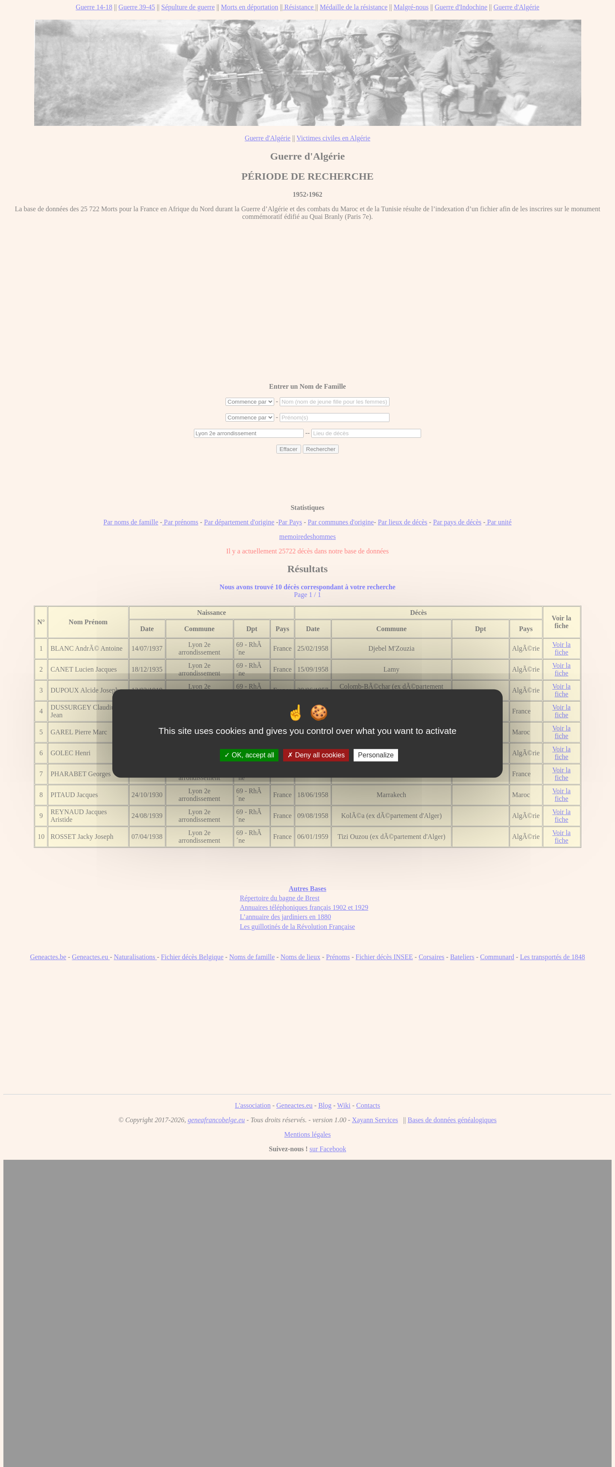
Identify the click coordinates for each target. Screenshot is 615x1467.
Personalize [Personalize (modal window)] (376, 755)
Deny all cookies (316, 755)
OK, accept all (249, 755)
